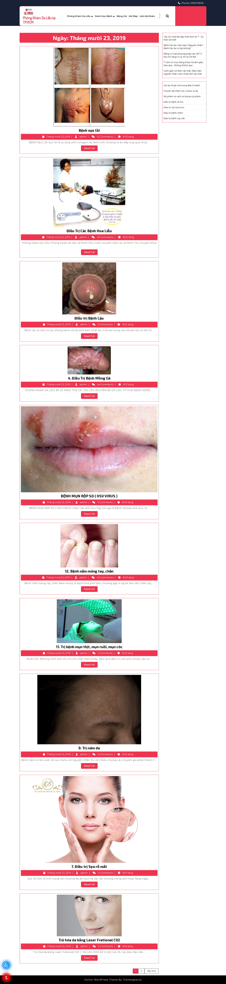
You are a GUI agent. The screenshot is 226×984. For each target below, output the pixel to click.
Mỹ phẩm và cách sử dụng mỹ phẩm (182, 96)
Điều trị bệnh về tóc (173, 102)
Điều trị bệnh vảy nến (174, 118)
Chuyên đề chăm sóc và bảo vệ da (181, 91)
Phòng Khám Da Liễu (79, 16)
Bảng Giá (122, 16)
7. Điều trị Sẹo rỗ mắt (89, 866)
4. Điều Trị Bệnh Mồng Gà (89, 378)
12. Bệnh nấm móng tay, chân (89, 571)
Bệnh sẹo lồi (89, 130)
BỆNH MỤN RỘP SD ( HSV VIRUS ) (89, 496)
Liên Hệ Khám (147, 16)
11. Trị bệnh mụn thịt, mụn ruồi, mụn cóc (89, 647)
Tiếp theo (151, 971)
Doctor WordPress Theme (101, 979)
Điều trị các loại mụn (174, 107)
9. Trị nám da (89, 748)
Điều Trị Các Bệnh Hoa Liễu (89, 231)
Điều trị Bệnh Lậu (89, 318)
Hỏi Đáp (133, 16)
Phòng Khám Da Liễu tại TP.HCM (39, 19)
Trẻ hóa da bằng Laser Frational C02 (89, 940)
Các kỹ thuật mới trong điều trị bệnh (182, 85)
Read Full (91, 148)
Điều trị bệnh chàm (173, 113)
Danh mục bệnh (103, 16)
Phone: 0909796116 (191, 3)
